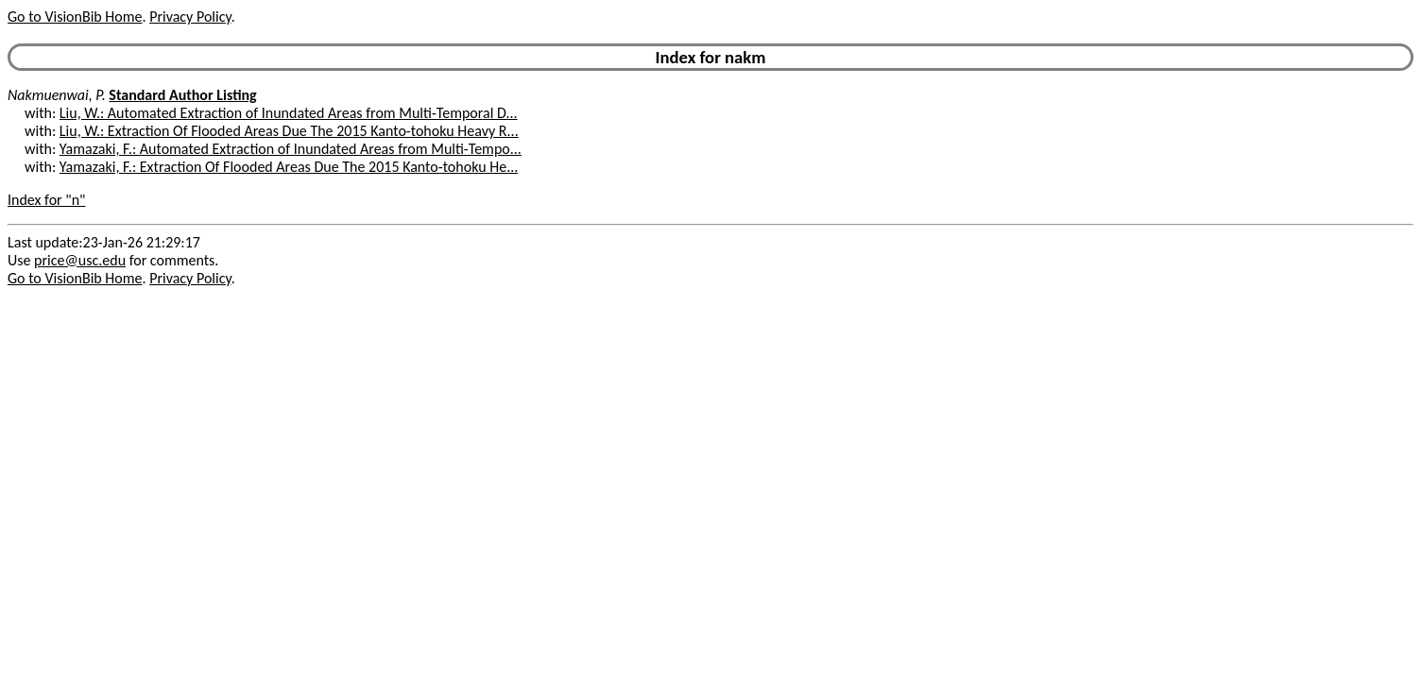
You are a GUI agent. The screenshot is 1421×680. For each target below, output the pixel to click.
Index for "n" (47, 200)
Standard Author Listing (182, 95)
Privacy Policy (190, 17)
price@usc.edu (80, 260)
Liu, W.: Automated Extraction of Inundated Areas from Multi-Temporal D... (289, 113)
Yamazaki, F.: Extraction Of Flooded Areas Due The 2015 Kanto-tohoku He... (289, 167)
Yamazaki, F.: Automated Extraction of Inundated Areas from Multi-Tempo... (291, 149)
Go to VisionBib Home (75, 17)
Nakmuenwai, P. (57, 95)
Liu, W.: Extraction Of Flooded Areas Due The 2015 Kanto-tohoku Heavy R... (289, 131)
